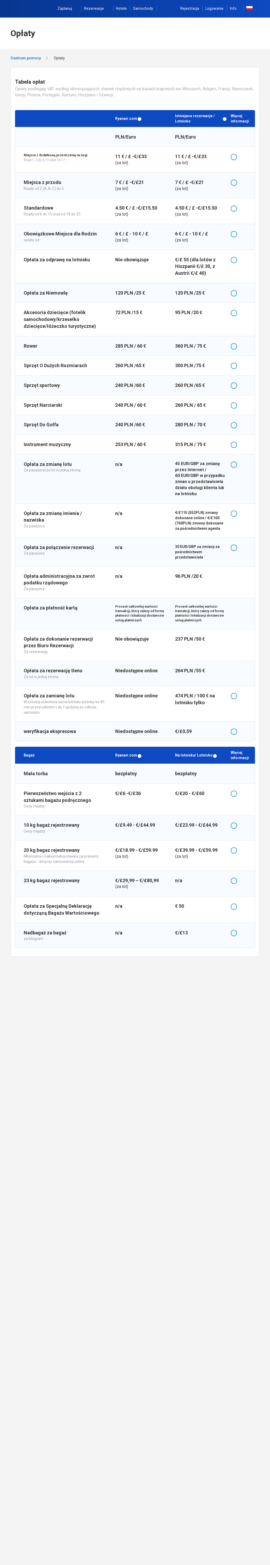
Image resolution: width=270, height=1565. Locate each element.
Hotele (121, 8)
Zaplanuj (67, 8)
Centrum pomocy (26, 58)
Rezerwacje (97, 8)
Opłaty (59, 58)
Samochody (143, 8)
